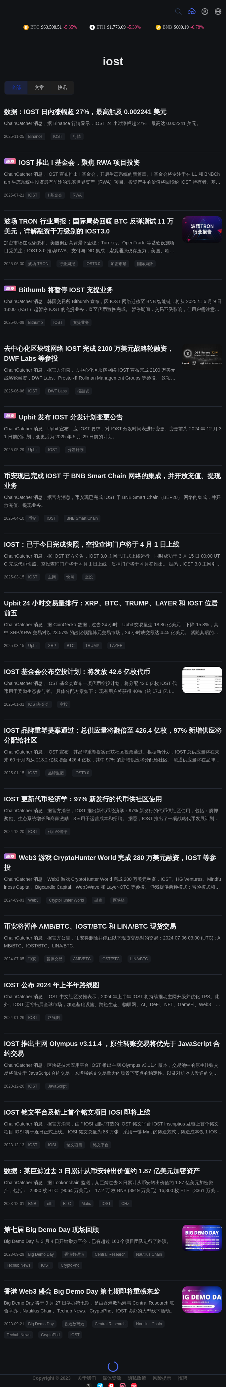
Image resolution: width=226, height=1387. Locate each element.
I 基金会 (55, 195)
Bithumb (35, 322)
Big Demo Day (41, 1254)
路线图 (54, 1017)
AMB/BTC (82, 959)
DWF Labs (57, 391)
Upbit (32, 449)
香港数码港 (74, 1254)
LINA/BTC (139, 959)
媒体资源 (111, 1378)
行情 (77, 136)
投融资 (83, 391)
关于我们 (86, 1378)
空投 (89, 577)
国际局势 (145, 264)
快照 (70, 577)
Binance (35, 136)
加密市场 (119, 264)
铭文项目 (74, 1145)
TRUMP (92, 645)
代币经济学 (58, 831)
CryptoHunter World (66, 900)
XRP (52, 645)
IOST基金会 (38, 704)
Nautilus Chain (149, 1254)
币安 (32, 518)
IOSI (52, 1145)
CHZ (125, 1203)
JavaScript (57, 1086)
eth (50, 1203)
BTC (71, 645)
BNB (32, 1203)
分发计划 (76, 449)
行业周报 (67, 264)
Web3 (33, 900)
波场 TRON (38, 264)
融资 (98, 900)
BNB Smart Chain (82, 518)
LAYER (116, 645)
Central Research (110, 1254)
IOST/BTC (110, 959)
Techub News (18, 1265)
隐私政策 (137, 1378)
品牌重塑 (56, 773)
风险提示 (162, 1378)
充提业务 (81, 322)
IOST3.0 (93, 264)
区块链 (119, 900)
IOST (57, 136)
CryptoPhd (70, 1265)
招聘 (182, 1378)
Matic (86, 1203)
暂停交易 (54, 959)
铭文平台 (101, 1145)
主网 (52, 577)
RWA (77, 195)
